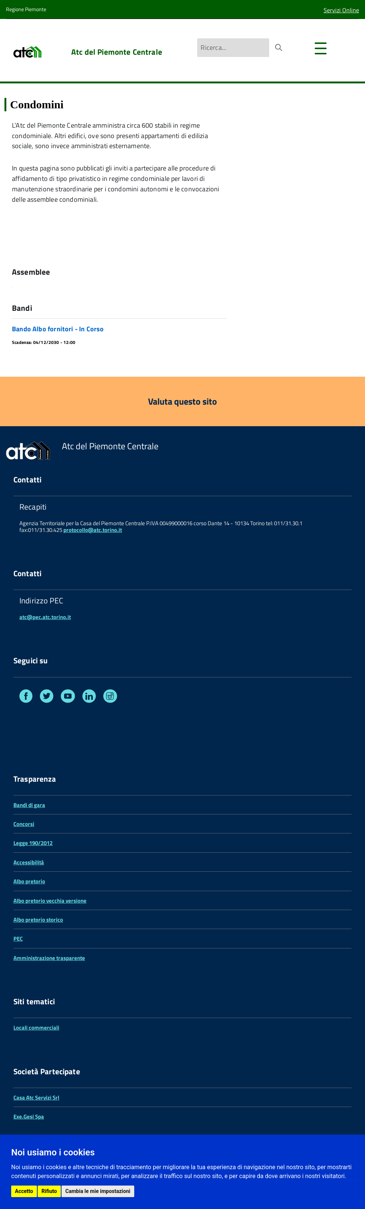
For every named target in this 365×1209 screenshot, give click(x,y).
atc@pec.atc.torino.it (45, 617)
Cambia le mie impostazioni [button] (97, 1191)
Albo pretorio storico (38, 919)
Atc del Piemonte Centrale (116, 52)
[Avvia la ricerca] (278, 47)
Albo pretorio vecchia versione (49, 900)
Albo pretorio (29, 881)
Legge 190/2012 (33, 843)
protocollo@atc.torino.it (92, 530)
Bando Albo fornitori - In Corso (58, 329)
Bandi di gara (29, 805)
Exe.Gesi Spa (28, 1116)
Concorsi (23, 824)
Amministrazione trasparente (49, 958)
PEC (18, 938)
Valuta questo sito (182, 401)
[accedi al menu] (323, 51)
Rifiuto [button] (49, 1191)
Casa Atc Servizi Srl (36, 1097)
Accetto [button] (24, 1191)
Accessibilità (28, 862)
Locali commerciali (36, 1027)
